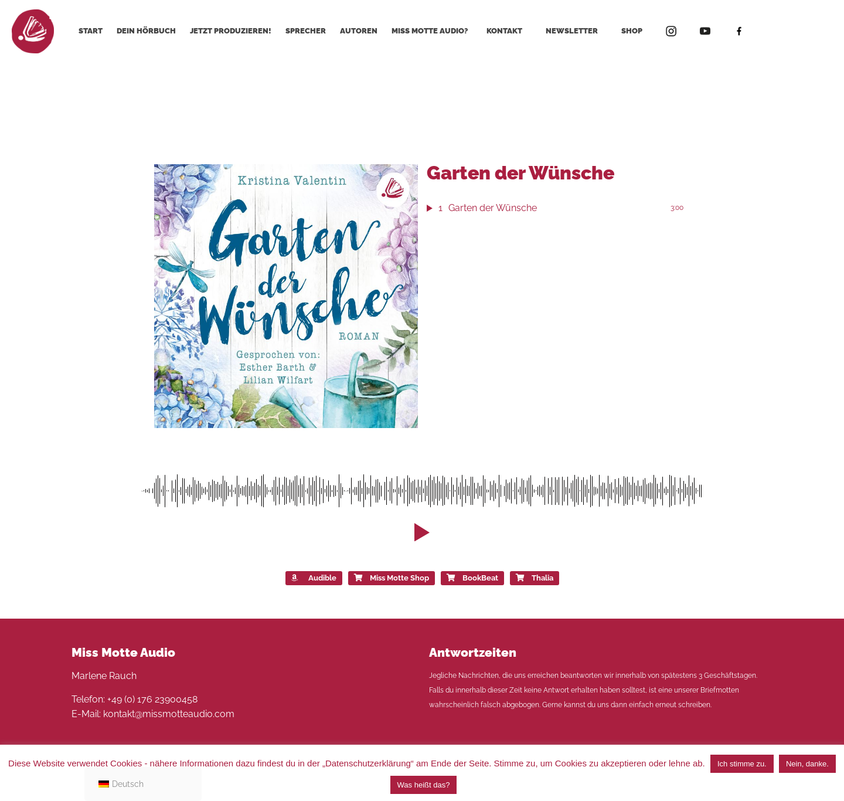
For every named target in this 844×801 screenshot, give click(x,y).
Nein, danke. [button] (807, 763)
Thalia (534, 577)
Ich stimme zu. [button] (742, 763)
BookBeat (472, 577)
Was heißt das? (423, 784)
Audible (313, 577)
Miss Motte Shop (391, 577)
